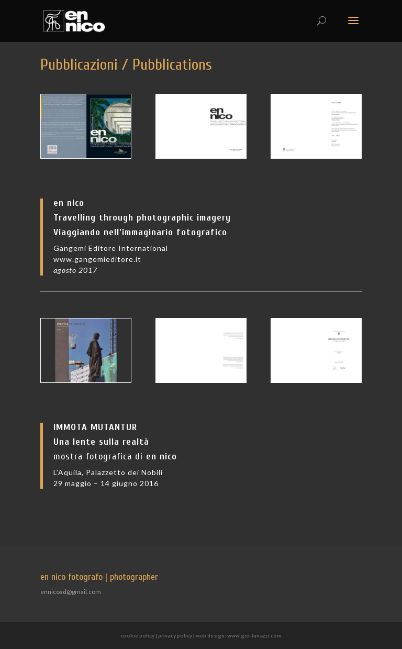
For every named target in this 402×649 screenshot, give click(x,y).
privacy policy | (177, 635)
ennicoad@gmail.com (70, 592)
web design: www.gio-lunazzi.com (239, 635)
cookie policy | (139, 635)
